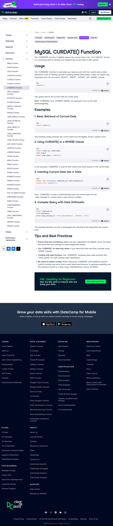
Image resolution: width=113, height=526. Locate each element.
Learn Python (7, 346)
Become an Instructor (39, 446)
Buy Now (103, 4)
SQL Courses (35, 355)
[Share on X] (18, 249)
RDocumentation (93, 378)
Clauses (38, 38)
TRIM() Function (13, 211)
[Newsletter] (72, 18)
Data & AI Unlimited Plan (12, 479)
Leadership (34, 455)
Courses (5, 378)
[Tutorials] (13, 18)
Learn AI (5, 351)
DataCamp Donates (10, 459)
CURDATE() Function (14, 88)
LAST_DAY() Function (14, 144)
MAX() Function (12, 160)
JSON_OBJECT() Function (13, 128)
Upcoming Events (94, 351)
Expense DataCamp (10, 455)
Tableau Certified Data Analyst (67, 399)
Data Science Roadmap (12, 382)
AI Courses (34, 396)
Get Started (63, 346)
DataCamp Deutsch (38, 473)
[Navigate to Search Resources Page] (90, 18)
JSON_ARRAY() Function (16, 117)
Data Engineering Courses (41, 414)
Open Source (92, 373)
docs (44, 32)
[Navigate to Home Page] (9, 12)
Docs (89, 369)
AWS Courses (35, 378)
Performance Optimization (46, 42)
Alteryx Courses (36, 369)
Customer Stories (9, 484)
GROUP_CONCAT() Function (14, 107)
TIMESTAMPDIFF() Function (14, 206)
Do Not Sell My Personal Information (52, 519)
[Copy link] (4, 249)
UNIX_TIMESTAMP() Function (14, 217)
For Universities (8, 446)
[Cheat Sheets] (46, 18)
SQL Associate (64, 389)
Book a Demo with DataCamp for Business (96, 383)
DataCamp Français (38, 478)
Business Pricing (8, 470)
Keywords (61, 38)
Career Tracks (8, 369)
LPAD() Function (13, 156)
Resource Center (93, 346)
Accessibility (73, 519)
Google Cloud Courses (39, 382)
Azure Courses (36, 373)
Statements (49, 38)
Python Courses (36, 346)
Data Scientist (64, 376)
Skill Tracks (6, 373)
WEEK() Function (13, 226)
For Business (7, 441)
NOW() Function (13, 172)
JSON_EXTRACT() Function (13, 122)
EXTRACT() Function (14, 98)
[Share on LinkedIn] (9, 249)
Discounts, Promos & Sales (13, 450)
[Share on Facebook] (13, 249)
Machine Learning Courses (41, 410)
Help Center (35, 489)
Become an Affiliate (38, 494)
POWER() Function (14, 176)
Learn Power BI (8, 355)
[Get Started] (105, 12)
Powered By (100, 90)
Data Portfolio (92, 389)
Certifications (64, 371)
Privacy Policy (19, 519)
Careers (33, 441)
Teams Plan (6, 475)
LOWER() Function (13, 152)
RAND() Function (13, 181)
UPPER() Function (13, 222)
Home (37, 32)
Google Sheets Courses (39, 387)
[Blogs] (5, 18)
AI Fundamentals (65, 410)
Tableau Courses (37, 364)
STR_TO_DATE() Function (16, 193)
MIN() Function (12, 164)
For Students (7, 437)
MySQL (51, 32)
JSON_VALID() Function (15, 140)
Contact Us (34, 459)
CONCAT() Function (14, 75)
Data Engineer (64, 385)
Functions (84, 38)
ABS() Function (12, 63)
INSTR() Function (13, 113)
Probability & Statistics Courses (39, 420)
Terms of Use (93, 519)
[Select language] (84, 12)
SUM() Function (12, 201)
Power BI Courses (37, 360)
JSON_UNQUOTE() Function (14, 135)
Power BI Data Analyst (67, 394)
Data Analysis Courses (39, 401)
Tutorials (90, 364)
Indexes (94, 38)
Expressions (72, 38)
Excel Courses (36, 392)
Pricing (61, 351)
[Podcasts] (35, 18)
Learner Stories (36, 437)
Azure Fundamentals (66, 405)
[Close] (110, 4)
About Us (34, 432)
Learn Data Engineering (12, 360)
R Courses (34, 351)
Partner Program (9, 489)
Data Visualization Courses (41, 405)
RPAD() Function (13, 189)
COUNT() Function (13, 80)
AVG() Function (12, 67)
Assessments (7, 364)
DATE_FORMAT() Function (13, 93)
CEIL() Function (12, 71)
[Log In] (93, 12)
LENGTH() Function (14, 148)
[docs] (23, 18)
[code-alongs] (60, 18)
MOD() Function (13, 168)
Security (61, 355)
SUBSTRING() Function (15, 197)
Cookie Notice (31, 519)
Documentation (64, 360)
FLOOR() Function (13, 102)
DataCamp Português (39, 468)
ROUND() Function (13, 185)
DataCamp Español (38, 464)
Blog (88, 355)
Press (32, 450)
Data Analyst (63, 380)
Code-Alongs (92, 360)
